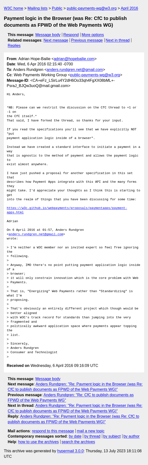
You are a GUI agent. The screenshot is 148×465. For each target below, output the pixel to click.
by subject (112, 436)
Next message (56, 40)
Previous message (87, 40)
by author (131, 436)
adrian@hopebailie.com (74, 59)
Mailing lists (37, 8)
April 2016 (129, 8)
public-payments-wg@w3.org (92, 8)
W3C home (13, 8)
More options (93, 35)
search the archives (78, 442)
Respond (71, 35)
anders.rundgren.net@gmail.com (75, 70)
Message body (48, 35)
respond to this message (53, 431)
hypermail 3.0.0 (70, 451)
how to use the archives (38, 442)
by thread (92, 436)
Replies (14, 46)
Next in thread (118, 40)
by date (75, 436)
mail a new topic (91, 431)
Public (57, 8)
